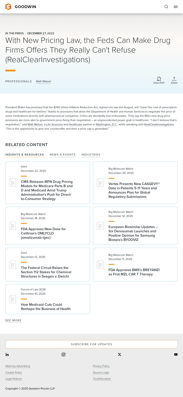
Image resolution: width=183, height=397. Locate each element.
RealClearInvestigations (159, 124)
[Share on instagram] (63, 355)
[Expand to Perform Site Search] (166, 7)
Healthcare (75, 124)
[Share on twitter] (119, 355)
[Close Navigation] (176, 7)
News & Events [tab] (63, 155)
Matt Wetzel (43, 81)
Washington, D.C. (106, 124)
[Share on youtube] (176, 355)
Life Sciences (54, 124)
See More (13, 320)
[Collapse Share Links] (174, 80)
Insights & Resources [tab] (24, 155)
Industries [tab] (90, 155)
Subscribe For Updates (91, 344)
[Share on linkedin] (7, 355)
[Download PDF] (159, 81)
